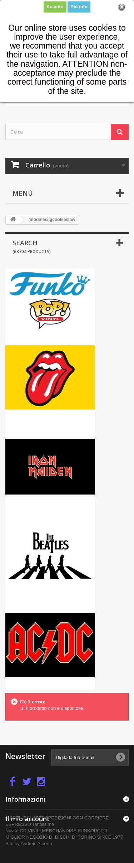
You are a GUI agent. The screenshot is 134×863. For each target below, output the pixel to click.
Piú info (79, 6)
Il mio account (27, 818)
